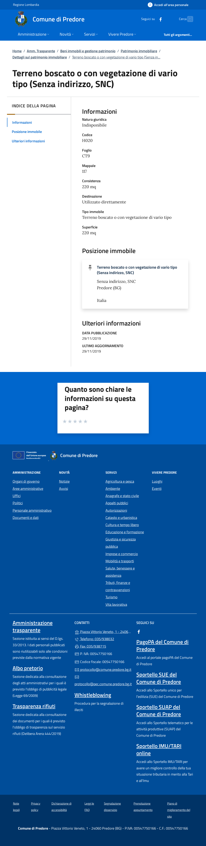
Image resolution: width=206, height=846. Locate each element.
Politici (18, 503)
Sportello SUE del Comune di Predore (158, 678)
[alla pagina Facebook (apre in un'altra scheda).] (153, 19)
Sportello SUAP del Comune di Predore (158, 710)
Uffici (17, 495)
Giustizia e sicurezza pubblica (121, 543)
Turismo (112, 597)
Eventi (157, 488)
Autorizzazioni (116, 510)
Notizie (64, 481)
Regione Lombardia (26, 4)
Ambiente (113, 488)
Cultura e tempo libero (122, 524)
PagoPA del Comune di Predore (162, 645)
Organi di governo (26, 481)
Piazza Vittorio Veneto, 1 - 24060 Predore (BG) (103, 631)
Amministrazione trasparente (33, 626)
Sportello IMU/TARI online (158, 749)
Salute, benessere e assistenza (120, 572)
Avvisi (63, 488)
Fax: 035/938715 (90, 646)
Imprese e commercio (122, 554)
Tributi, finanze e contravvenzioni (118, 586)
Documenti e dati (26, 517)
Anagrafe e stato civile (122, 495)
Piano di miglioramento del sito (178, 810)
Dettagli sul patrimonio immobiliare (39, 57)
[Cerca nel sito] (188, 19)
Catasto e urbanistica (121, 517)
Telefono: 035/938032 (94, 639)
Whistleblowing (92, 695)
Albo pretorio (28, 668)
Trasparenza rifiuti (34, 706)
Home (17, 51)
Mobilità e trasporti (120, 561)
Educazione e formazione (125, 532)
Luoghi (157, 481)
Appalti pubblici (117, 503)
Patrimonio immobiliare (139, 51)
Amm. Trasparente (41, 51)
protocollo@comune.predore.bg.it (102, 669)
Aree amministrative (28, 488)
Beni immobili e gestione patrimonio (88, 51)
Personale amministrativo (32, 510)
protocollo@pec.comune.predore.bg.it (103, 681)
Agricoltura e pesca (120, 481)
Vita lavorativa (116, 604)
